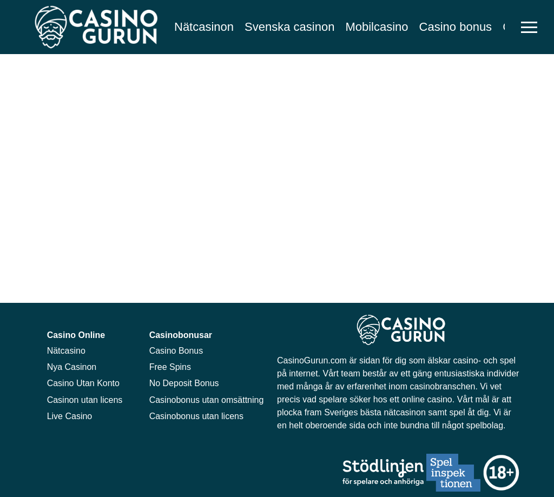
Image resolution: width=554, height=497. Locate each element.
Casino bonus (455, 27)
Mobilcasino (376, 27)
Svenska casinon (289, 27)
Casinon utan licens (85, 400)
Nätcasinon (204, 27)
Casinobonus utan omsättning (206, 400)
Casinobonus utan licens (196, 416)
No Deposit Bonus (184, 383)
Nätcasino (66, 350)
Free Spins (170, 367)
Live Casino (70, 416)
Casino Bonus (176, 350)
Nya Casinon (72, 367)
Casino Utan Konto (83, 383)
